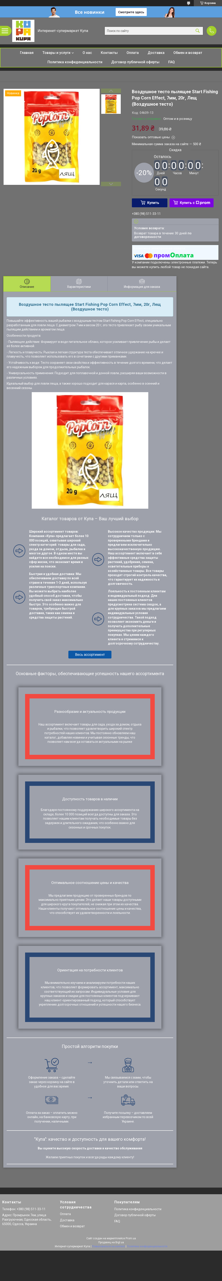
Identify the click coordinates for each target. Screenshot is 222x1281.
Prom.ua (131, 1238)
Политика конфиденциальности (75, 62)
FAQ (171, 62)
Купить (153, 203)
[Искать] (197, 31)
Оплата (133, 53)
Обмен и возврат (187, 53)
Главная (27, 53)
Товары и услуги (56, 53)
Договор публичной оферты (135, 62)
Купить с (195, 203)
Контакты (109, 53)
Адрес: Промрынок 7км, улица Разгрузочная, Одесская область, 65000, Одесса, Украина (27, 1219)
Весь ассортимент (90, 654)
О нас (87, 53)
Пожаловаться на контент (108, 1246)
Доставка (156, 53)
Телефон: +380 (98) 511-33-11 (24, 1209)
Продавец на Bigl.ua (111, 1242)
